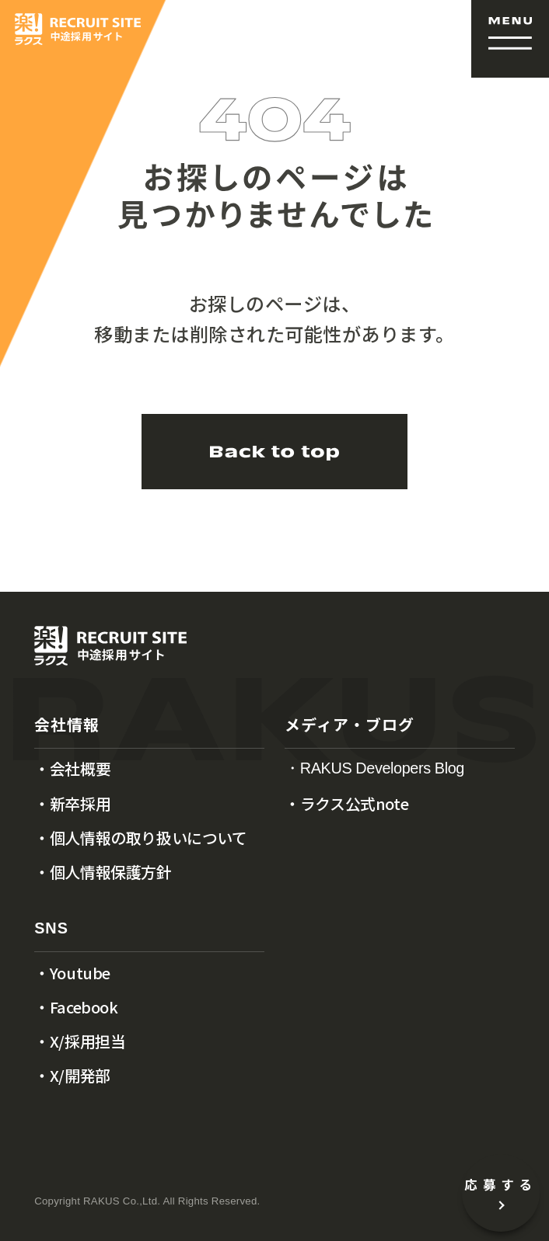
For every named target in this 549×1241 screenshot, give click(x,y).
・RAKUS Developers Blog (374, 769)
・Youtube (72, 973)
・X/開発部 (72, 1075)
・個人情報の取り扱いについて (140, 838)
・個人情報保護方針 (102, 872)
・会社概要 (72, 769)
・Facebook (75, 1007)
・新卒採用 (72, 804)
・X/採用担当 (79, 1041)
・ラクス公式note (346, 804)
